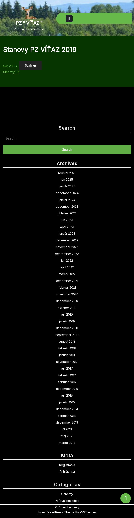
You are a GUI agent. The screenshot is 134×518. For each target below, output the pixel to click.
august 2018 (67, 374)
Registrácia (67, 497)
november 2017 (67, 394)
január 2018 (67, 387)
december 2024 (67, 226)
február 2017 (67, 408)
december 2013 (67, 455)
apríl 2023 (67, 259)
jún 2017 (67, 401)
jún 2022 (67, 293)
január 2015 (67, 435)
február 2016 (67, 414)
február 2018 (67, 381)
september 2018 (67, 367)
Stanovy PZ (10, 65)
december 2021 (67, 313)
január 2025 (67, 219)
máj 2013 (67, 468)
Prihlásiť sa (67, 504)
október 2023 (67, 246)
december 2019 (67, 334)
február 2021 (67, 320)
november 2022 (67, 280)
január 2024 (67, 232)
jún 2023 (67, 253)
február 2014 (67, 448)
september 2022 (67, 286)
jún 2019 (67, 347)
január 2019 (67, 354)
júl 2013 (67, 462)
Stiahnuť (30, 65)
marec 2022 (67, 307)
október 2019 (67, 340)
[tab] (69, 18)
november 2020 (67, 327)
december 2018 (67, 360)
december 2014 (67, 441)
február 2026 (67, 205)
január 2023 (67, 266)
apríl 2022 (67, 300)
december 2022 (67, 273)
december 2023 (67, 239)
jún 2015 (67, 428)
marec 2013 (67, 475)
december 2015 (67, 421)
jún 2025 (67, 212)
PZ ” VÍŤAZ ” (29, 23)
